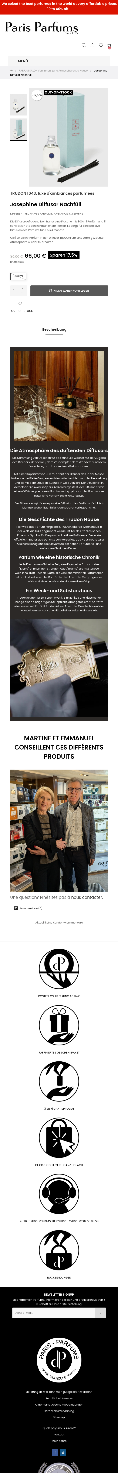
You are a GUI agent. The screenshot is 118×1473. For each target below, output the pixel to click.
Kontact (59, 1434)
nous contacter (86, 898)
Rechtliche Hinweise (59, 1398)
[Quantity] (18, 290)
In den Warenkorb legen (69, 290)
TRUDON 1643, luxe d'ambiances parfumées (52, 194)
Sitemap (59, 1417)
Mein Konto (59, 1441)
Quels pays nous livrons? (59, 1428)
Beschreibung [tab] (54, 329)
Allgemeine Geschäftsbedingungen (59, 1404)
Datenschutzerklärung (59, 1411)
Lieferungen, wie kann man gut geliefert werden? (59, 1392)
